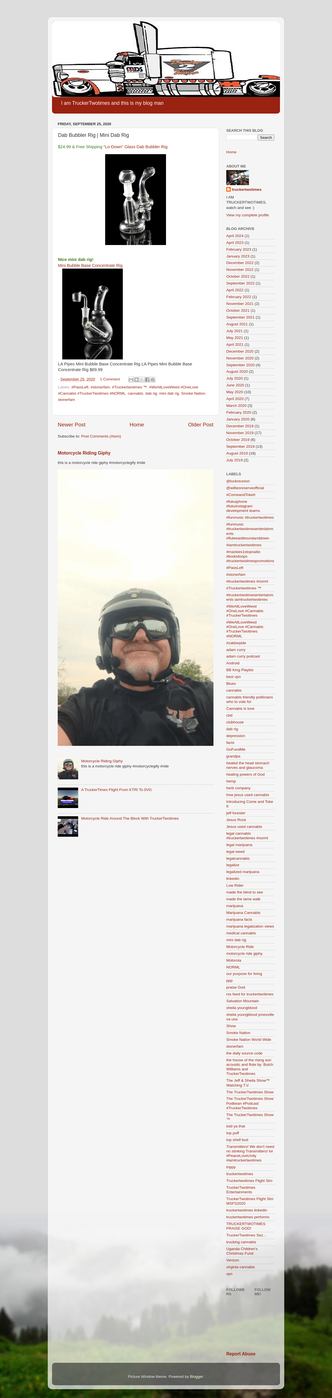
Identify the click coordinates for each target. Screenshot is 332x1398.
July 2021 (234, 331)
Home (137, 425)
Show (231, 1026)
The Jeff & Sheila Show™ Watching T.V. (248, 1082)
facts (230, 742)
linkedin (232, 878)
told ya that (235, 1126)
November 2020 (240, 358)
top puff (232, 1133)
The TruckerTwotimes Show (250, 1092)
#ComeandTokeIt (240, 495)
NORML (233, 967)
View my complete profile (247, 215)
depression (235, 736)
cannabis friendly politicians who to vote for (249, 699)
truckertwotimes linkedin (246, 1210)
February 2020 (238, 412)
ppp (229, 980)
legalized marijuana (242, 872)
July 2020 (234, 378)
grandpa (233, 756)
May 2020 (234, 392)
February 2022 (238, 297)
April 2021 (235, 344)
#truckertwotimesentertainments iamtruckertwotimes (249, 597)
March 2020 (236, 405)
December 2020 (240, 351)
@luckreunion (238, 481)
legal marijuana (239, 845)
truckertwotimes (247, 189)
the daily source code (244, 1053)
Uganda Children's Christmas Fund (242, 1251)
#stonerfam (100, 387)
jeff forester (235, 813)
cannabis (135, 393)
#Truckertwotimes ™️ (129, 387)
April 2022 (235, 290)
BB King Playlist (239, 670)
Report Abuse (241, 1353)
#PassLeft (79, 387)
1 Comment (110, 379)
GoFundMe (236, 749)
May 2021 (234, 338)
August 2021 (237, 324)
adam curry (236, 650)
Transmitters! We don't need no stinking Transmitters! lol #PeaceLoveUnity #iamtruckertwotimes (250, 1153)
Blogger (196, 1376)
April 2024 (235, 236)
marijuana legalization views (250, 926)
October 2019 (238, 440)
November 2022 (240, 269)
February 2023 (238, 249)
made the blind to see (244, 892)
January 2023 (238, 256)
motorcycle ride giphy (244, 953)
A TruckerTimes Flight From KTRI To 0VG (116, 790)
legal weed (235, 851)
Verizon (232, 1260)
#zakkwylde (236, 643)
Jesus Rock (236, 820)
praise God (235, 987)
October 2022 (238, 276)
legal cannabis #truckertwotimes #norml (247, 835)
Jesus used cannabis (244, 826)
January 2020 (238, 419)
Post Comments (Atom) (101, 436)
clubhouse (235, 722)
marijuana (234, 906)
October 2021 (238, 310)
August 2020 (237, 371)
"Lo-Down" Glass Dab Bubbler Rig (135, 147)
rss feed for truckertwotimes (249, 994)
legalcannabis (238, 858)
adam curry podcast (243, 656)
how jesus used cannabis (247, 795)
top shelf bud (237, 1140)
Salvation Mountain (242, 1001)
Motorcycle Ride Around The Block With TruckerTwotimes (130, 818)
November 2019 (240, 433)
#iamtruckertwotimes (244, 545)
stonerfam (66, 399)
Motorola (233, 960)
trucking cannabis (241, 1242)
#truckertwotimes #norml (247, 581)
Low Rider (235, 885)
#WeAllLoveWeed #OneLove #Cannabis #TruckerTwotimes (244, 611)
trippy (231, 1167)
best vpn (233, 677)
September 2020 (240, 365)
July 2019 (234, 460)
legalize (232, 865)
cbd (229, 715)
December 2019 (240, 426)
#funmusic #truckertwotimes (250, 517)
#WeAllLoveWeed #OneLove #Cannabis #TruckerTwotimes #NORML (244, 629)
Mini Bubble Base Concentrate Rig (90, 265)
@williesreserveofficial (245, 488)
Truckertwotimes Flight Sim (249, 1181)
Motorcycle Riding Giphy (84, 453)
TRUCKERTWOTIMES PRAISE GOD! (245, 1226)
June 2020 (235, 385)
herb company (238, 788)
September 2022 (240, 283)
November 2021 (240, 304)
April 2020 (235, 399)
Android (233, 663)
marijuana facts (239, 919)
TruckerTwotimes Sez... (246, 1235)
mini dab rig (169, 393)
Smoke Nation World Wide (248, 1039)
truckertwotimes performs (247, 1217)
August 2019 (237, 453)
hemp (231, 781)
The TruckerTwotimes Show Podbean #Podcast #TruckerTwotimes (250, 1103)
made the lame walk (243, 899)
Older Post (200, 425)
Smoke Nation (193, 393)
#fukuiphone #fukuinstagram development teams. (243, 506)
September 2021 (240, 317)
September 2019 (240, 446)
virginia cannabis (240, 1267)
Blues (231, 683)
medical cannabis (241, 933)
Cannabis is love (240, 708)
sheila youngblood (241, 1008)
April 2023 (235, 242)
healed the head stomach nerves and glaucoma (247, 765)
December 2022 (240, 263)
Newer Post (72, 425)
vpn (229, 1274)
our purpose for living (244, 974)
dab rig (151, 393)
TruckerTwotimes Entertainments (240, 1189)
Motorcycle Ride (240, 947)
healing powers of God (245, 774)
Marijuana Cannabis (243, 913)
